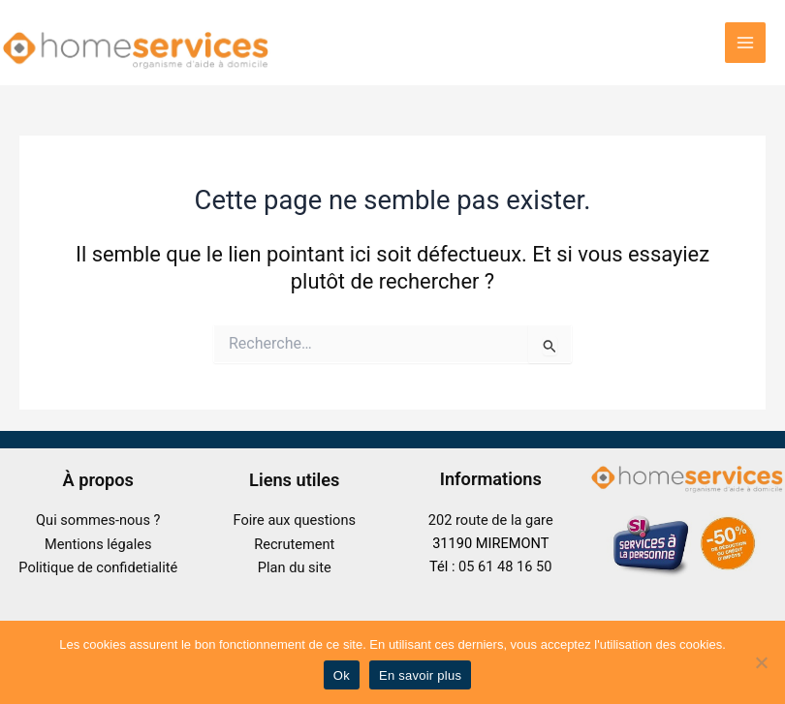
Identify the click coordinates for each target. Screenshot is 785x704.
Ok (341, 675)
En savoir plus (420, 675)
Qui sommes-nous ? (98, 520)
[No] (760, 662)
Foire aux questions (294, 520)
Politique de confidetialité (97, 567)
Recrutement (294, 544)
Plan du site (294, 567)
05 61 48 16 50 (504, 566)
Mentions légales (98, 544)
